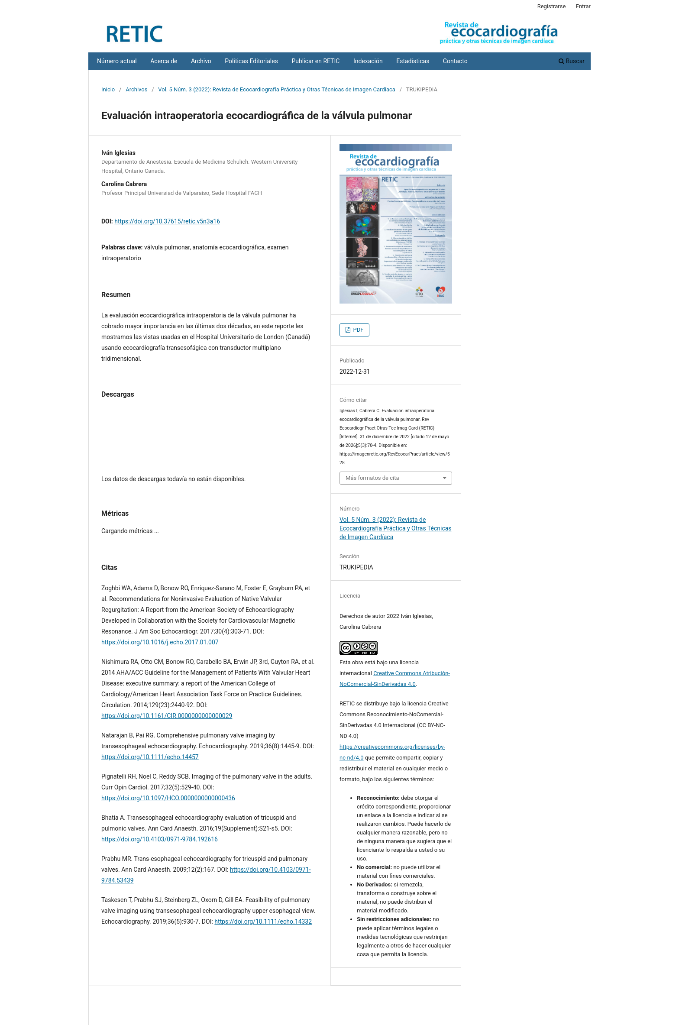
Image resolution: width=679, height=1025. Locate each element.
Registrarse (551, 6)
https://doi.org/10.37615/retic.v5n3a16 (167, 221)
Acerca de (163, 61)
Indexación (368, 61)
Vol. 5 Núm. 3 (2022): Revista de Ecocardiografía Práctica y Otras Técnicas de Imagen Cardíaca (276, 89)
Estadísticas (412, 61)
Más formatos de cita (372, 478)
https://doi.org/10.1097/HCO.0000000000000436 (168, 798)
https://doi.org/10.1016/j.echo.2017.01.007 (160, 642)
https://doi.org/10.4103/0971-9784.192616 (159, 839)
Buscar (572, 61)
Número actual (117, 61)
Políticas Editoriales (251, 61)
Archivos (136, 89)
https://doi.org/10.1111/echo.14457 (150, 756)
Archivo (201, 61)
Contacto (455, 61)
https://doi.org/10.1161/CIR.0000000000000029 (166, 715)
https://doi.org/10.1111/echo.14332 (263, 921)
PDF (357, 330)
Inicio (108, 89)
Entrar (583, 6)
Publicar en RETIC (315, 61)
